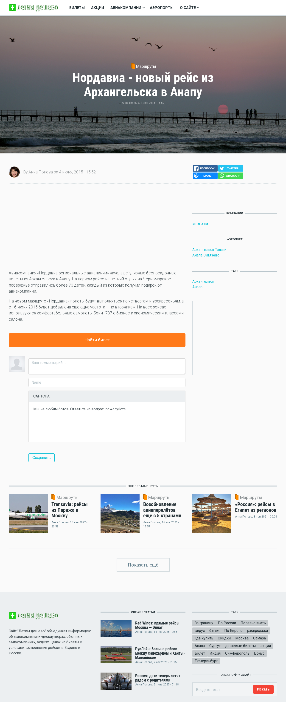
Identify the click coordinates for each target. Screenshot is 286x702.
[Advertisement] (97, 227)
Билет (200, 653)
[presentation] (68, 428)
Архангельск (203, 281)
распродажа (257, 630)
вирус (200, 630)
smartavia (200, 223)
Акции (97, 8)
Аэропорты (162, 8)
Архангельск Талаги (209, 249)
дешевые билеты (240, 646)
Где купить (204, 638)
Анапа (197, 287)
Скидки (224, 638)
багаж (214, 630)
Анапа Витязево (205, 255)
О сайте (188, 8)
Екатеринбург (206, 661)
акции (266, 646)
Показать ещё (143, 565)
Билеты (77, 8)
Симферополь (237, 653)
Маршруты (146, 66)
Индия (215, 653)
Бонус (259, 653)
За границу (204, 623)
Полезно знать (253, 623)
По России (227, 623)
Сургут (215, 646)
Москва (242, 638)
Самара (259, 638)
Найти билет (97, 339)
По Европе (233, 630)
